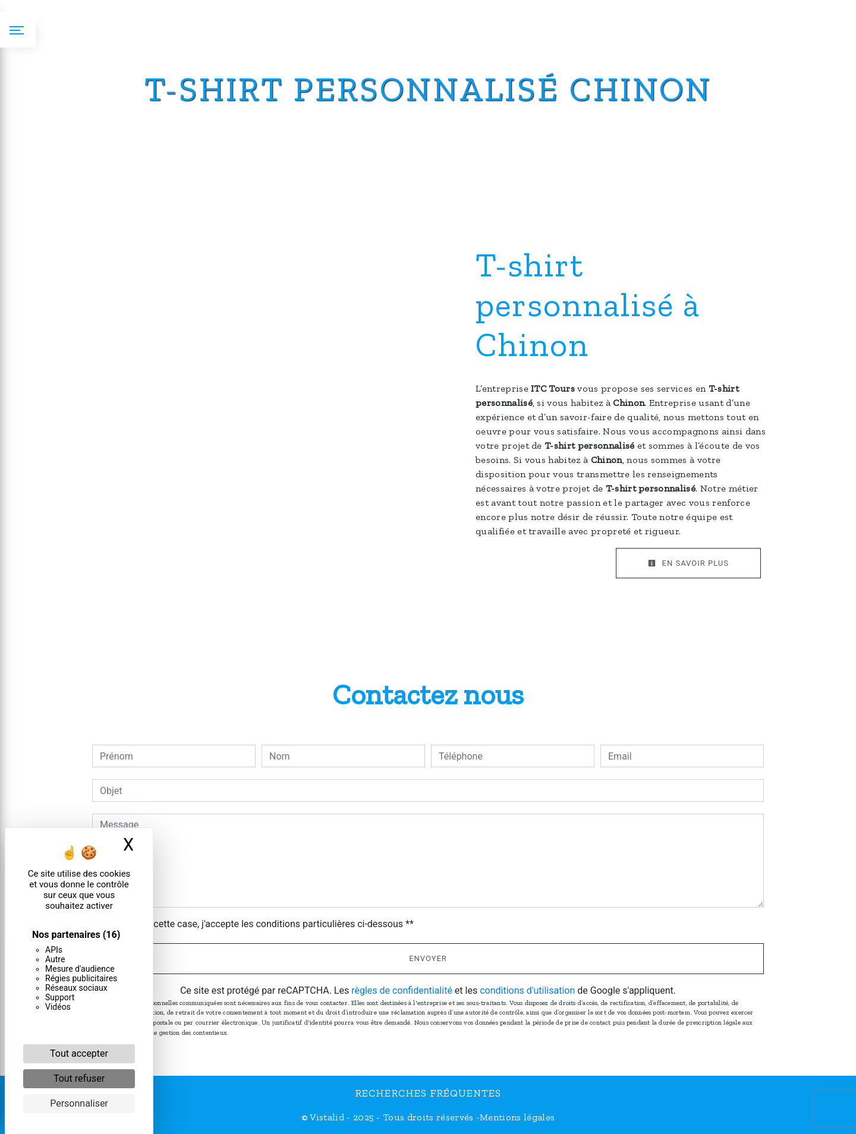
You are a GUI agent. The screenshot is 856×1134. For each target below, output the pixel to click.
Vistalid (327, 1117)
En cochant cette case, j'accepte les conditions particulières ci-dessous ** (259, 924)
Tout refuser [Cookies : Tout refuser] (79, 1078)
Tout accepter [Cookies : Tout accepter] (79, 1053)
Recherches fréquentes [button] (428, 1093)
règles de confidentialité (401, 990)
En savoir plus (688, 563)
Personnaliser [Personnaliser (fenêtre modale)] (79, 1103)
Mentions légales (517, 1117)
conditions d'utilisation (527, 990)
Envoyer (428, 958)
